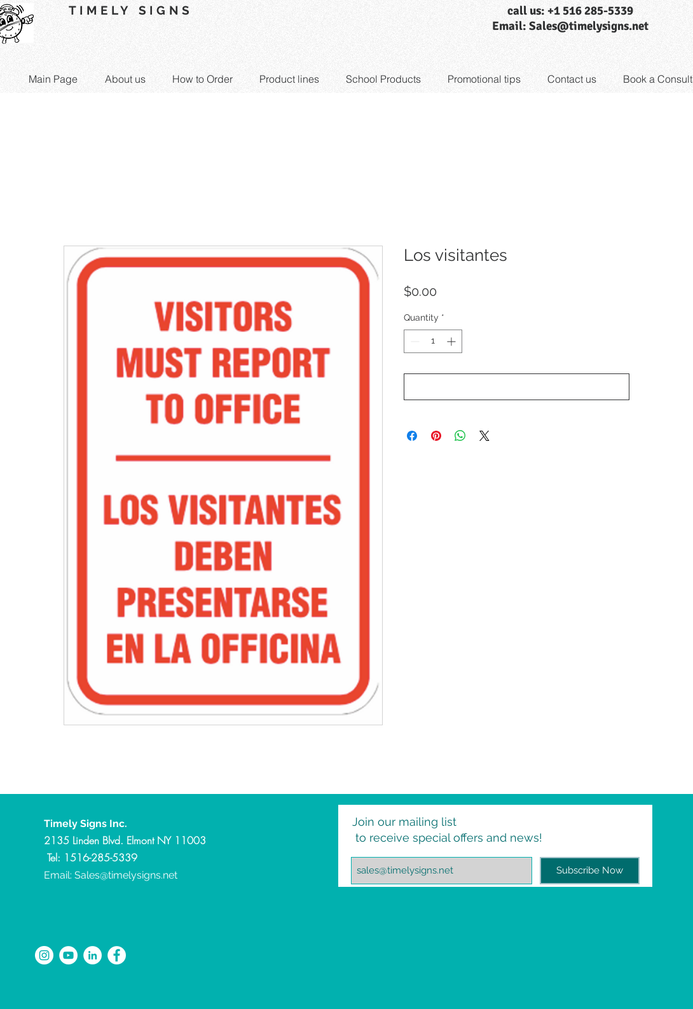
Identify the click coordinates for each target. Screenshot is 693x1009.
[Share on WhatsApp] (460, 435)
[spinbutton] (433, 341)
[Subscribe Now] (590, 870)
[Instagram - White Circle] (44, 955)
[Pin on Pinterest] (436, 435)
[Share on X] (484, 435)
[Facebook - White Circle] (116, 955)
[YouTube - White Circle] (68, 955)
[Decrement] (414, 341)
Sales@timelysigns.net (125, 875)
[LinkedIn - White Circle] (92, 955)
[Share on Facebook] (412, 435)
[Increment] (452, 341)
